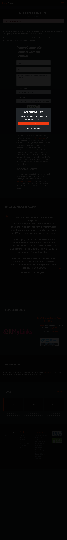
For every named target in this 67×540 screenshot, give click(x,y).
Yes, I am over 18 (33, 123)
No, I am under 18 (33, 129)
